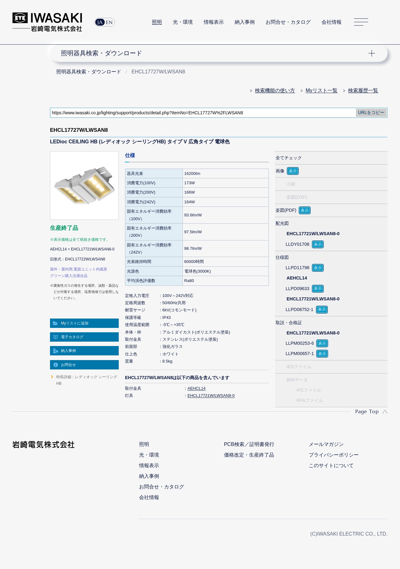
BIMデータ (297, 379)
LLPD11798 (297, 267)
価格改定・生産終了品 (249, 455)
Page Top (367, 411)
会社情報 (332, 22)
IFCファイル (309, 390)
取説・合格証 (289, 322)
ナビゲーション (215, 53)
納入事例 (245, 22)
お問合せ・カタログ (288, 22)
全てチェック (289, 157)
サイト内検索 (384, 22)
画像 (280, 170)
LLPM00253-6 (300, 343)
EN (109, 22)
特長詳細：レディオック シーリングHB (86, 380)
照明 (157, 22)
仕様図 (282, 257)
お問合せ (68, 365)
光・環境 (183, 22)
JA (100, 22)
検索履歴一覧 (363, 90)
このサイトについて (331, 465)
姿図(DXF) (297, 197)
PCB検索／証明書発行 (249, 444)
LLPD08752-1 (299, 309)
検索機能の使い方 (275, 90)
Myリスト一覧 (321, 90)
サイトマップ (361, 22)
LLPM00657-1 (300, 353)
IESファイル (299, 366)
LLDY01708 (297, 244)
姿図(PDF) (286, 210)
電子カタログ (72, 337)
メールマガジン (326, 444)
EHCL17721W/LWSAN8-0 (211, 395)
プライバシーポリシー (334, 455)
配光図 (282, 223)
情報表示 (214, 22)
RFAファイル (310, 400)
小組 (291, 183)
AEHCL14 (197, 388)
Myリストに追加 (74, 323)
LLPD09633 (297, 288)
